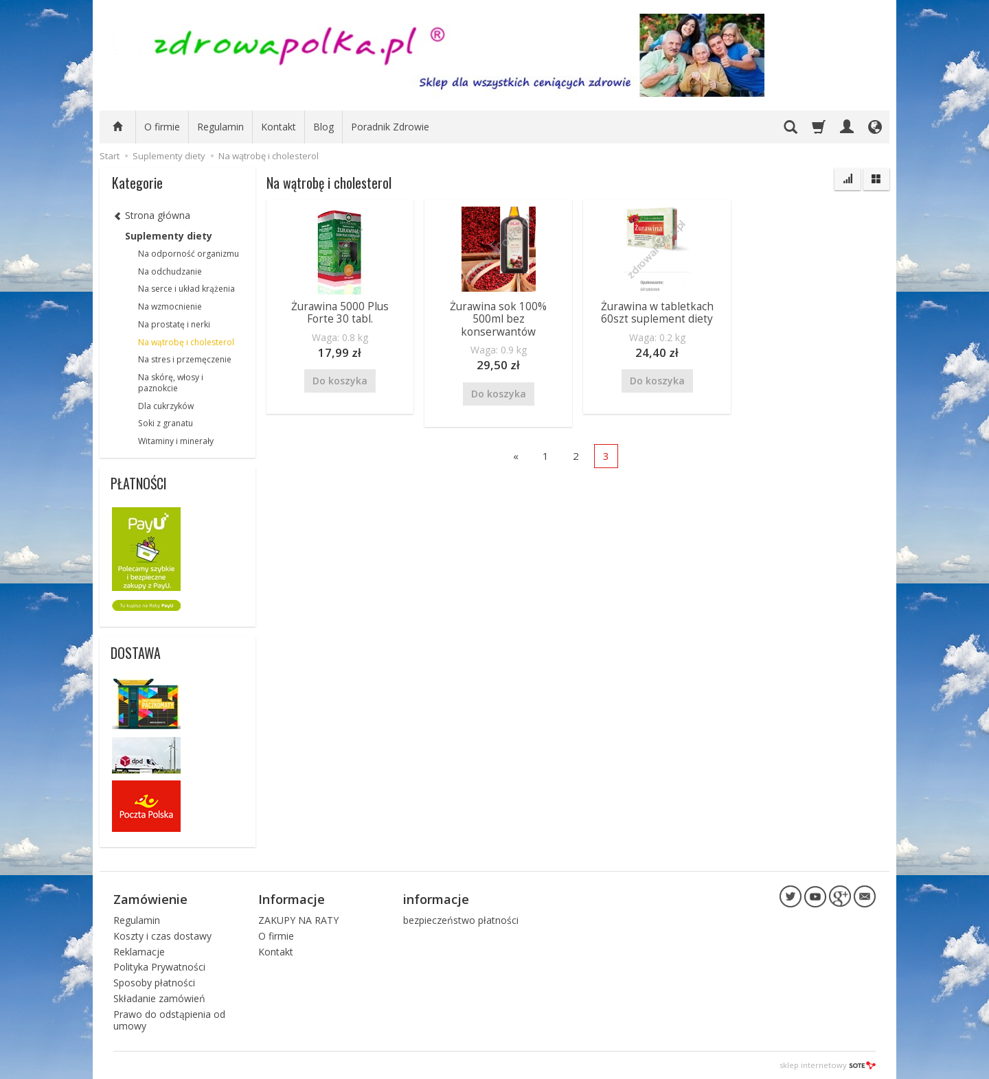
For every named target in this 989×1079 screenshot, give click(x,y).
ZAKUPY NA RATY (298, 920)
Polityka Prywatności (159, 966)
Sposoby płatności (154, 982)
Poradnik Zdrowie (390, 126)
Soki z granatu (165, 423)
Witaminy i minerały (176, 441)
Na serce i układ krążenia (186, 288)
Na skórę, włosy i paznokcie (170, 382)
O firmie (162, 126)
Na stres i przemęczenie (184, 359)
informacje (436, 899)
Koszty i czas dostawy (162, 935)
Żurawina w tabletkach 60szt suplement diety (657, 312)
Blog (323, 126)
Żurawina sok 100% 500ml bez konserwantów (498, 319)
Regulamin (220, 126)
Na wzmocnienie (170, 306)
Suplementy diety (168, 235)
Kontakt (278, 126)
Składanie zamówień (159, 998)
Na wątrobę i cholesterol (186, 342)
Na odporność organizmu (188, 253)
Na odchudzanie (170, 271)
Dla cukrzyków (166, 406)
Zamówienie (150, 899)
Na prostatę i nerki (174, 324)
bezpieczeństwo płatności (461, 920)
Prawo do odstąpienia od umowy (169, 1020)
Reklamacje (139, 951)
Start (110, 156)
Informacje (291, 899)
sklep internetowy (828, 1065)
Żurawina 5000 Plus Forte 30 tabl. (340, 312)
